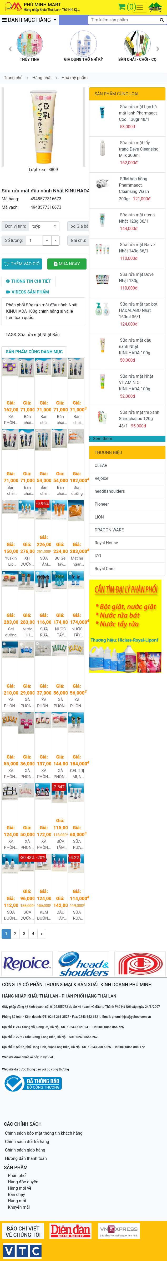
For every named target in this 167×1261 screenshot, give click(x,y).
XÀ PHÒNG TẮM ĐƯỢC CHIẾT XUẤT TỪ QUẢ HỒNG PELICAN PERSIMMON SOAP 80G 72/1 (11, 774)
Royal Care (105, 568)
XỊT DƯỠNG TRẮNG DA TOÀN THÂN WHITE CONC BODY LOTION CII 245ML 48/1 (27, 561)
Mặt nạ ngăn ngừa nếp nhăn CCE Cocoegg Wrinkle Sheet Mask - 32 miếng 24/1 (77, 561)
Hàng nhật (42, 77)
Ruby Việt (46, 1057)
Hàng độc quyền (23, 1181)
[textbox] (127, 20)
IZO (98, 555)
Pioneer (102, 504)
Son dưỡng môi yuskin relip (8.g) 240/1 (77, 490)
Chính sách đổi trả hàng (27, 1141)
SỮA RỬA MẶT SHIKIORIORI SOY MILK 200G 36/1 (77, 915)
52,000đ (127, 396)
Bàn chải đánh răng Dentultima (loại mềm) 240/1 (11, 490)
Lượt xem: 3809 (43, 169)
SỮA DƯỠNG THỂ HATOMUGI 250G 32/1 (27, 915)
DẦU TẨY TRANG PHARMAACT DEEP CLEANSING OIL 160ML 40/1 (60, 915)
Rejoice (101, 478)
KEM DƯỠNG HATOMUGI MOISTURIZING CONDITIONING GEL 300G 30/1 (44, 915)
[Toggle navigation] (139, 7)
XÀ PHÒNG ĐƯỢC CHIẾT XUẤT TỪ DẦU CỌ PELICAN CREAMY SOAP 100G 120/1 (27, 703)
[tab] (28, 281)
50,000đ (127, 360)
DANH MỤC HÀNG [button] (27, 20)
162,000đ (129, 162)
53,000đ (127, 126)
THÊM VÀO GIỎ (21, 263)
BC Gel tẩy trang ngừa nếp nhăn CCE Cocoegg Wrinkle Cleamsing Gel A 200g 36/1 (60, 561)
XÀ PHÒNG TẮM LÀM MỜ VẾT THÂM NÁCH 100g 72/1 (44, 844)
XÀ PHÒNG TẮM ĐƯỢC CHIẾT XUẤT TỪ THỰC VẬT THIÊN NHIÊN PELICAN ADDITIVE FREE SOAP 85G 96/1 (44, 703)
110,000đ (129, 258)
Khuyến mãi (19, 1207)
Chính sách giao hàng (25, 1150)
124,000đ (129, 324)
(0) (131, 6)
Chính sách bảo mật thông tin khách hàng (44, 1133)
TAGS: (11, 334)
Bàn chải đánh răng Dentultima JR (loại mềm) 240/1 (44, 420)
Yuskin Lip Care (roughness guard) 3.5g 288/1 (11, 561)
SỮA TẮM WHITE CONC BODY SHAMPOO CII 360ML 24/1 (44, 561)
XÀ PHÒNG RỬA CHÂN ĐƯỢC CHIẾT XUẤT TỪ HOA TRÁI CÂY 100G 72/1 (44, 774)
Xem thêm (100, 438)
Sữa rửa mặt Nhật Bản (39, 334)
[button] (8, 127)
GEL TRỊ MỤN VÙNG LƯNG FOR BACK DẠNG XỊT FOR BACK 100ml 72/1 (77, 774)
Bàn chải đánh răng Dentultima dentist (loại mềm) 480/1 (44, 490)
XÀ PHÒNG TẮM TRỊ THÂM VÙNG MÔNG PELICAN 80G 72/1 (60, 774)
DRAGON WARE (109, 529)
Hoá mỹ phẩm (75, 77)
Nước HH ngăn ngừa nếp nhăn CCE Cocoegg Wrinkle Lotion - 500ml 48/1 (27, 632)
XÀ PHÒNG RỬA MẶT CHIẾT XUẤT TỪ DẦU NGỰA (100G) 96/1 (27, 844)
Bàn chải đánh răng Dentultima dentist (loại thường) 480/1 (60, 490)
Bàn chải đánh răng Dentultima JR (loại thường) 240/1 (60, 420)
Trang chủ (13, 77)
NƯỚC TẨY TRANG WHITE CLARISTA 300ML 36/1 (77, 632)
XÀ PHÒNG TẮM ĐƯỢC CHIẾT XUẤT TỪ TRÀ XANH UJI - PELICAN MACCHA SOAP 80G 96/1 (60, 703)
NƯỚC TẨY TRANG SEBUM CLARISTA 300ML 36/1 (60, 632)
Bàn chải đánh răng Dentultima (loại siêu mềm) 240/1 (77, 420)
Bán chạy (16, 1194)
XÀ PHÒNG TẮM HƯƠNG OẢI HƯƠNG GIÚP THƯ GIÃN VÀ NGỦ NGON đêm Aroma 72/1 (11, 420)
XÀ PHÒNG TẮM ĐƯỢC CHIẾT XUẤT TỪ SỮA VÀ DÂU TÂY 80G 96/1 (27, 774)
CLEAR (101, 465)
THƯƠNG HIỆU (108, 452)
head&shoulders (110, 491)
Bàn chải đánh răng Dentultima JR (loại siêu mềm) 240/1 (27, 420)
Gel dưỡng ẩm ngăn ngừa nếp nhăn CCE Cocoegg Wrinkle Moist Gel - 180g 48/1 (11, 632)
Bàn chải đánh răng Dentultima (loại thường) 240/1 (27, 490)
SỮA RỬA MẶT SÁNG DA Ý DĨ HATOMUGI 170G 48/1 (77, 844)
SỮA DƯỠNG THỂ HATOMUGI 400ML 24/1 (11, 915)
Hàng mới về (19, 1188)
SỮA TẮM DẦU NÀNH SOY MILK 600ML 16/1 (60, 844)
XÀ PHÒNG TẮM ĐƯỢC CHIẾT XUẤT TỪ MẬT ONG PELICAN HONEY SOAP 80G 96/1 (77, 703)
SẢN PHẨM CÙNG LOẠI (116, 93)
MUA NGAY (67, 263)
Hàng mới (17, 1200)
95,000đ (138, 425)
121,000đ (142, 198)
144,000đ (129, 228)
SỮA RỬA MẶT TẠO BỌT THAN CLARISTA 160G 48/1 (44, 632)
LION (99, 517)
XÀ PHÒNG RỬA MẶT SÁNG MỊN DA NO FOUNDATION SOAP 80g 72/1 (11, 703)
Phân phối (17, 1175)
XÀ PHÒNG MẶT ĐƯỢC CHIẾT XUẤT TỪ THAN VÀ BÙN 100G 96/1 (11, 844)
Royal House (106, 542)
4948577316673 (46, 198)
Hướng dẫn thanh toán (26, 1158)
